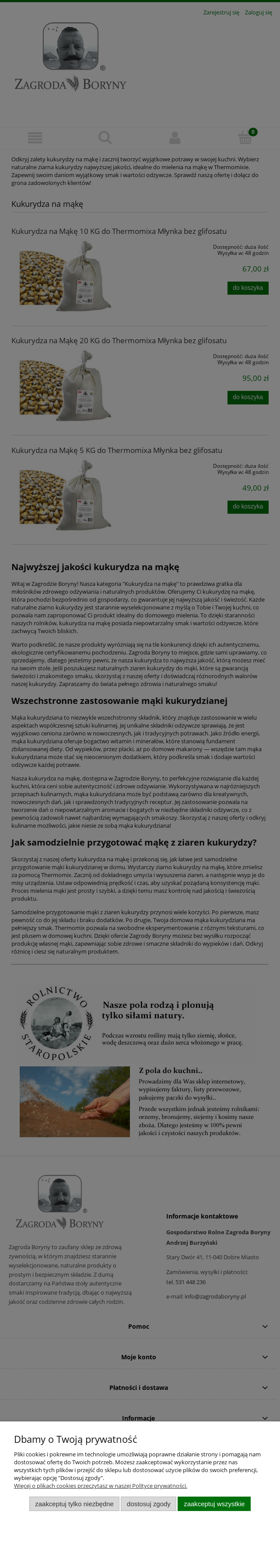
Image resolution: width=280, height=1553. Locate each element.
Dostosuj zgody (149, 1504)
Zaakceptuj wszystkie (214, 1504)
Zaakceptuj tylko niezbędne (74, 1504)
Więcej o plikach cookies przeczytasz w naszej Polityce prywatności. (100, 1486)
